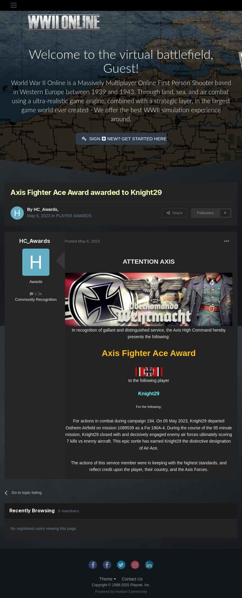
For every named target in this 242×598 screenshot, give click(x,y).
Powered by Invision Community (121, 591)
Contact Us (132, 578)
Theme (107, 578)
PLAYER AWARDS (74, 214)
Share (175, 211)
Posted (82, 240)
